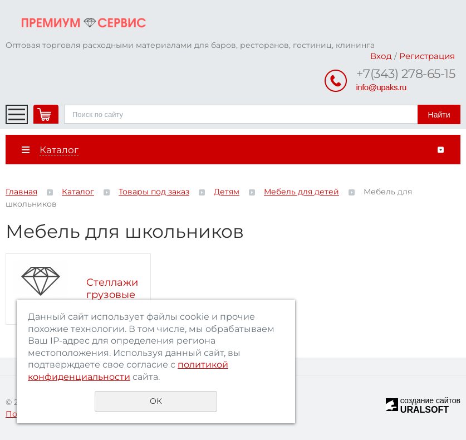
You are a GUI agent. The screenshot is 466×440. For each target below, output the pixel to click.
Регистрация (427, 56)
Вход (381, 56)
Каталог (78, 192)
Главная (21, 192)
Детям (226, 192)
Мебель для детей (301, 192)
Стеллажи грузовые (112, 288)
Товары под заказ (154, 192)
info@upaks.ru (381, 87)
